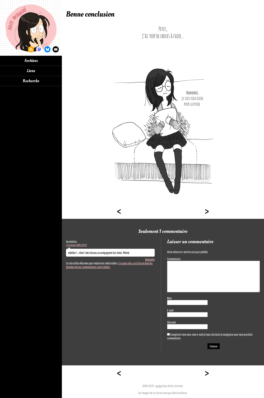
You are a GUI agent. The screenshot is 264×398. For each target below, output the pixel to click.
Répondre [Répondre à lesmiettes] (150, 259)
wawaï (159, 386)
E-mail (170, 310)
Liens (31, 71)
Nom (169, 298)
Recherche (31, 81)
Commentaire (173, 259)
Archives (31, 61)
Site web (171, 322)
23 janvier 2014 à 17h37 (76, 245)
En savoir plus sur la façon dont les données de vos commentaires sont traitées (109, 265)
